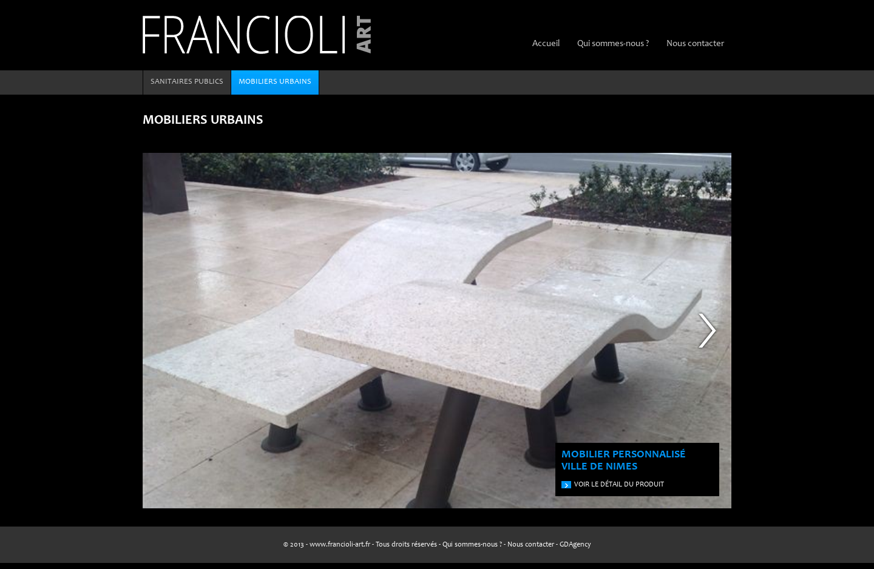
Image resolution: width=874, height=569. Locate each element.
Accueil (546, 44)
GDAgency (575, 544)
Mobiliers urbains (275, 82)
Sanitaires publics (187, 82)
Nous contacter (695, 44)
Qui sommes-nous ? (613, 44)
